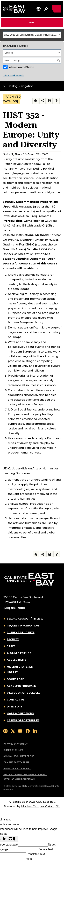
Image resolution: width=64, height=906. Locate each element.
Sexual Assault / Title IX (25, 618)
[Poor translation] (12, 839)
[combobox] (32, 35)
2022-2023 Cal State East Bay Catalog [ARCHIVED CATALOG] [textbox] (31, 35)
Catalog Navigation (19, 86)
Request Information (23, 625)
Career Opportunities (23, 720)
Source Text (45, 849)
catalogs (19, 801)
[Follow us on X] (13, 730)
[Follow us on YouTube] (20, 730)
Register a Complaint (17, 768)
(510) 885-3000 (14, 608)
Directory (14, 706)
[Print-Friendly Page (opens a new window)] (49, 101)
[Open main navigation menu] (56, 9)
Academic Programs (22, 685)
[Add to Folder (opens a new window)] (35, 101)
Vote (29, 858)
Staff (11, 646)
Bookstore (15, 679)
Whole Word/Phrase (21, 67)
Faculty (13, 639)
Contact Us (16, 699)
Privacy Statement (15, 744)
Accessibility (16, 659)
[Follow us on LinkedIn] (35, 730)
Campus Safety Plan (16, 762)
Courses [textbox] (9, 53)
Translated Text (35, 854)
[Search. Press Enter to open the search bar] (46, 8)
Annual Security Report (18, 756)
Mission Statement (21, 666)
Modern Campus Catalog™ (40, 806)
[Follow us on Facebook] (28, 730)
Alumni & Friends (19, 653)
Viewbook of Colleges (23, 692)
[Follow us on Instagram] (5, 730)
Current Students (20, 632)
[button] (38, 9)
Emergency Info (13, 750)
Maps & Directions (20, 713)
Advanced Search (13, 75)
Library (12, 672)
